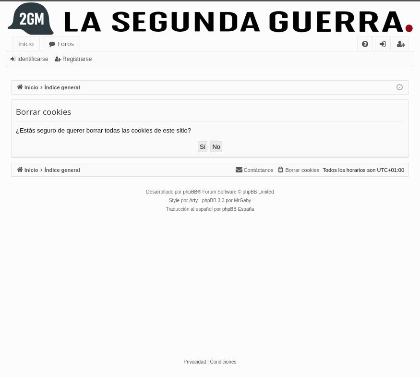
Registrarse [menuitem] (402, 45)
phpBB (190, 192)
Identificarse (32, 59)
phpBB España (238, 209)
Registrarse (77, 59)
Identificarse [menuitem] (385, 45)
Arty (193, 200)
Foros (66, 43)
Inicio (26, 43)
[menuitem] (365, 43)
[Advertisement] (210, 286)
